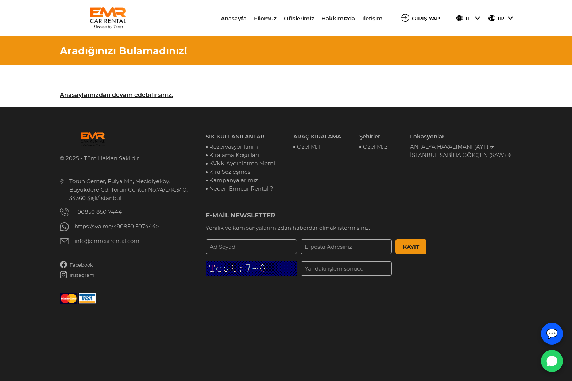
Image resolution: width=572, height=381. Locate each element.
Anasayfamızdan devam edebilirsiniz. (116, 94)
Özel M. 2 (375, 146)
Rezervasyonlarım (233, 146)
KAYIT (411, 246)
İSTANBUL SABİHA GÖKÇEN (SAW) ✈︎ (461, 155)
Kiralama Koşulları (234, 155)
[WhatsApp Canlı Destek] (552, 361)
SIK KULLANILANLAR (235, 136)
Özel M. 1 (308, 146)
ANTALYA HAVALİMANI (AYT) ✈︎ (452, 146)
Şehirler (369, 136)
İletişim (372, 18)
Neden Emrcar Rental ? (241, 188)
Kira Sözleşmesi (230, 171)
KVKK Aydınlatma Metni (242, 163)
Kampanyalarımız (233, 180)
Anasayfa (234, 18)
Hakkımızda (338, 18)
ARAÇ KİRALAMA (317, 136)
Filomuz (265, 18)
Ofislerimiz (299, 18)
